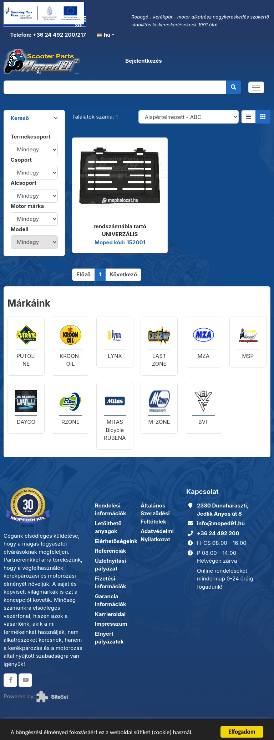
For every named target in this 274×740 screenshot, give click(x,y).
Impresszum (111, 623)
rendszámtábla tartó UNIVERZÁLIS (119, 230)
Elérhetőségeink (116, 541)
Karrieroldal (110, 614)
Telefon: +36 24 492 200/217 (47, 34)
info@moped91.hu (221, 523)
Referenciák (110, 550)
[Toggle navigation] (256, 87)
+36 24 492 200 (218, 533)
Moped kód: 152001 (120, 242)
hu (103, 34)
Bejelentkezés (143, 60)
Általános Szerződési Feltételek (155, 513)
